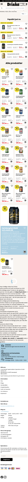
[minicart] (26, 4)
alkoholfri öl (7, 336)
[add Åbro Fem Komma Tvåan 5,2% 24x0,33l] (26, 33)
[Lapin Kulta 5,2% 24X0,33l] (21, 115)
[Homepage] (13, 4)
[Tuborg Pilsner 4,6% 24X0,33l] (7, 154)
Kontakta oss (4, 401)
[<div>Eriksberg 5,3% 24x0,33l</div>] (7, 76)
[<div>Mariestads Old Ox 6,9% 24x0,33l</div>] (7, 135)
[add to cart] (26, 28)
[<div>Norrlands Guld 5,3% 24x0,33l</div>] (21, 76)
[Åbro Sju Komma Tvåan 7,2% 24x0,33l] (3, 27)
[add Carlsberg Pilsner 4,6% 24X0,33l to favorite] (26, 89)
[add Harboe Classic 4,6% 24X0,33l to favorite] (12, 89)
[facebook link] (2, 477)
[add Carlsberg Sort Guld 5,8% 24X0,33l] (26, 43)
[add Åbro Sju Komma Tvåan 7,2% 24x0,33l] (26, 24)
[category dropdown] (2, 4)
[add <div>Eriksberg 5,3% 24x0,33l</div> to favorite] (12, 69)
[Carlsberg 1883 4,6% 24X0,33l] (7, 174)
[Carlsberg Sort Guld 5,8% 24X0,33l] (3, 46)
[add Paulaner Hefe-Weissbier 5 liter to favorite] (26, 147)
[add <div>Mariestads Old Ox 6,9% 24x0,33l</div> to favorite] (12, 127)
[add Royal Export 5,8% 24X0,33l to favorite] (12, 108)
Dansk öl (19, 335)
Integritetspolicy (5, 387)
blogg (2, 383)
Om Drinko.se (4, 391)
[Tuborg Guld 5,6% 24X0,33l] (3, 55)
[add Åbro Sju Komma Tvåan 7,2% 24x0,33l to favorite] (12, 186)
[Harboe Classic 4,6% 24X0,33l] (7, 96)
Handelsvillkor (4, 385)
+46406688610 (5, 411)
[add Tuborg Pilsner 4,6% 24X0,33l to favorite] (12, 147)
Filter (24, 14)
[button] (1, 452)
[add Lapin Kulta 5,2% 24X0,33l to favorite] (26, 108)
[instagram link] (5, 477)
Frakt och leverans (5, 389)
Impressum (3, 393)
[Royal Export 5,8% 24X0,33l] (7, 115)
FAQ (2, 381)
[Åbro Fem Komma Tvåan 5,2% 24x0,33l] (3, 36)
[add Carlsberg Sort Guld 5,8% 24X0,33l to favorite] (12, 259)
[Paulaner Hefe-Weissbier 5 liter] (21, 154)
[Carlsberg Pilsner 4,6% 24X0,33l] (21, 96)
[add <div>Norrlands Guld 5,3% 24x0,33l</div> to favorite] (26, 69)
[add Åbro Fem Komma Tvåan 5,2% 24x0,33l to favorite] (26, 186)
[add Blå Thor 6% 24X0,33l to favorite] (26, 127)
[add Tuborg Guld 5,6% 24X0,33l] (26, 52)
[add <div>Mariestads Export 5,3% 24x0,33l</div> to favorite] (26, 166)
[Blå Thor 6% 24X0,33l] (21, 135)
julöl (3, 336)
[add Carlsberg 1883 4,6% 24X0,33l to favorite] (12, 166)
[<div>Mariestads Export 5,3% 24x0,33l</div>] (21, 174)
